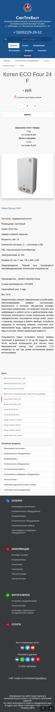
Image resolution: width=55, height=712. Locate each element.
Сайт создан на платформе (27, 678)
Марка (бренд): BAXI (11, 208)
